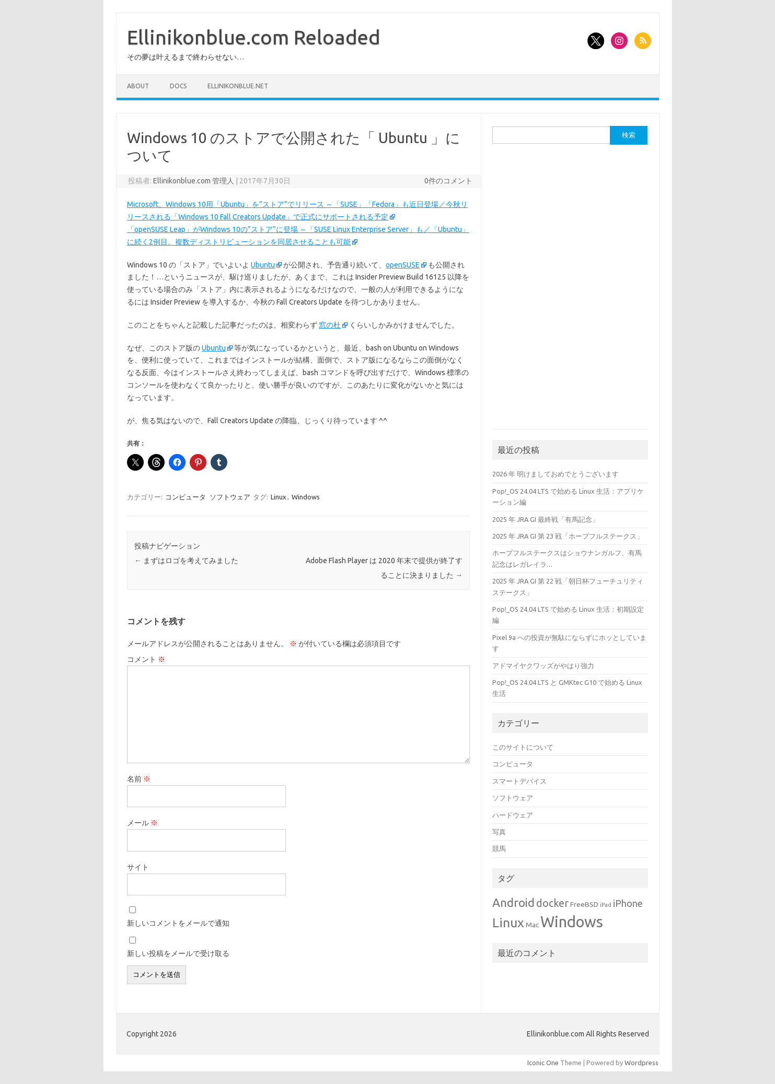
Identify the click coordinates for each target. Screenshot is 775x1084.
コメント (146, 659)
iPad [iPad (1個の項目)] (605, 905)
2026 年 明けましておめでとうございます (555, 473)
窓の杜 (330, 325)
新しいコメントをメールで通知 (178, 923)
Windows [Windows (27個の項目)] (571, 921)
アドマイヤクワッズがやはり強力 (543, 665)
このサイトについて (522, 747)
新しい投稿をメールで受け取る (178, 953)
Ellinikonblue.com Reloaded (253, 37)
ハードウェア (512, 815)
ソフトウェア (230, 496)
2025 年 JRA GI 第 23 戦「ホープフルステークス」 (567, 536)
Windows (306, 496)
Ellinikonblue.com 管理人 (193, 181)
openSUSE (403, 265)
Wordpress (641, 1062)
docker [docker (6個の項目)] (552, 903)
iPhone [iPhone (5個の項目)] (628, 903)
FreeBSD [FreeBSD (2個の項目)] (584, 904)
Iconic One (543, 1062)
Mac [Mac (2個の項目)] (532, 924)
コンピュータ (185, 496)
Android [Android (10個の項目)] (513, 902)
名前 (139, 779)
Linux (278, 496)
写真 (499, 831)
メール (142, 823)
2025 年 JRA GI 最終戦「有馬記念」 (545, 519)
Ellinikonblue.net (237, 86)
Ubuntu (263, 265)
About (138, 86)
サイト (138, 867)
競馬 (499, 848)
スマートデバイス (519, 781)
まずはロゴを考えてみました (186, 560)
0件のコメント (448, 181)
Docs (178, 86)
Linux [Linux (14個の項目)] (508, 922)
